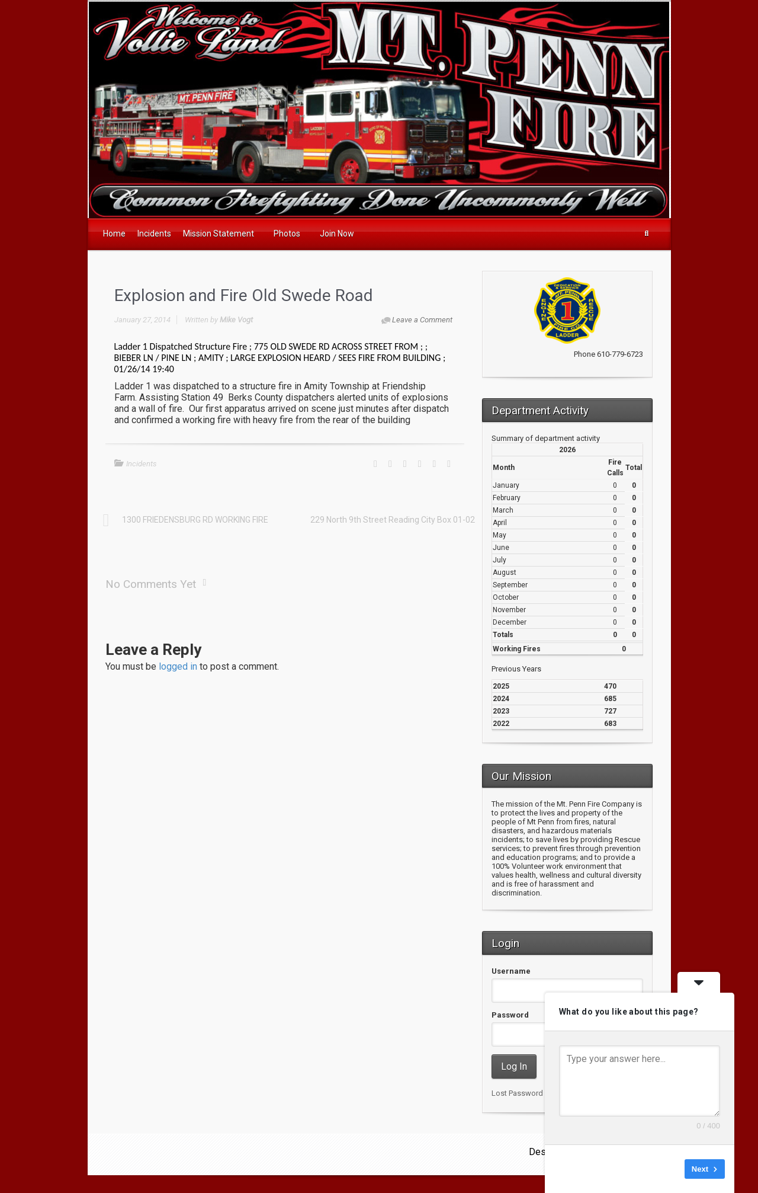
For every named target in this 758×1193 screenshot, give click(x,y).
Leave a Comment (422, 319)
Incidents (141, 463)
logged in (178, 666)
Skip (667, 1169)
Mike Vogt (236, 319)
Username (511, 971)
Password (510, 1014)
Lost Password (517, 1093)
